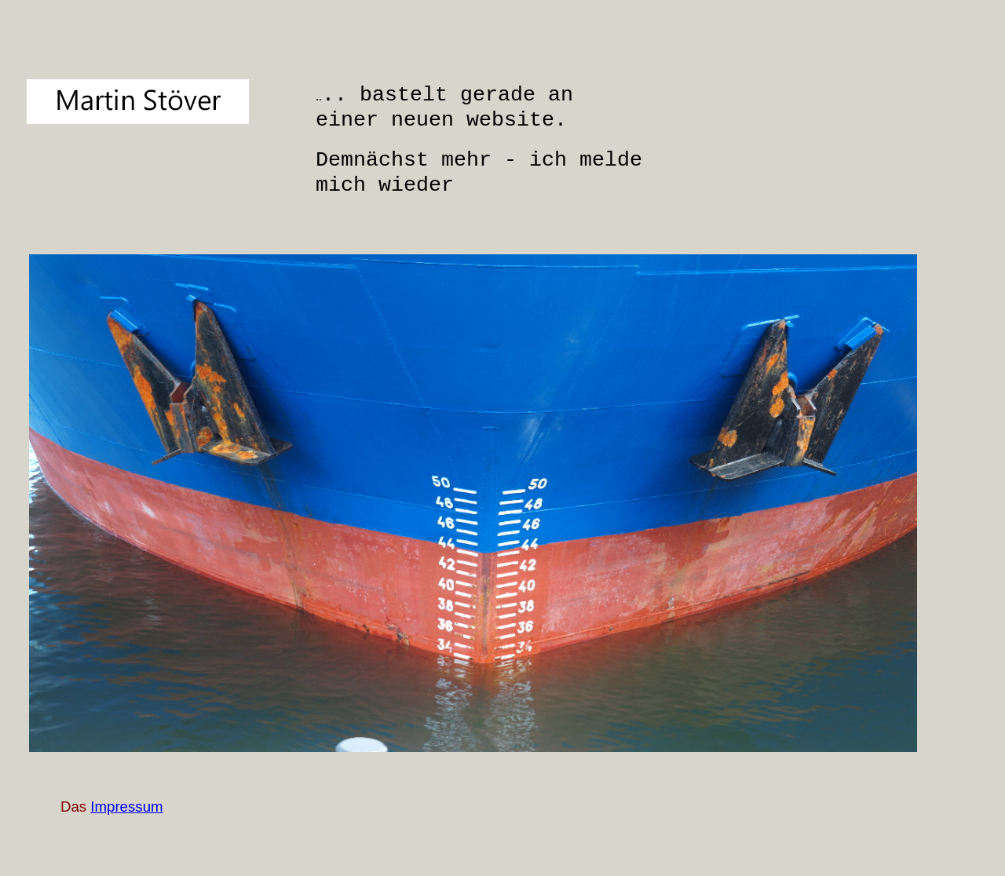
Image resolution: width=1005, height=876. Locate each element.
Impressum (126, 806)
